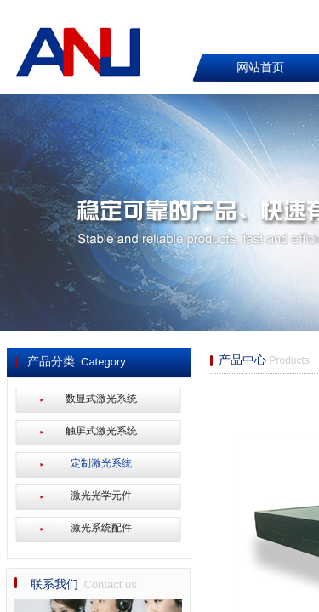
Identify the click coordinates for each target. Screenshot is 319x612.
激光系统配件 (101, 528)
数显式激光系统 (101, 399)
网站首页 (260, 67)
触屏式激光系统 (101, 431)
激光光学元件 (101, 496)
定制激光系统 (101, 463)
